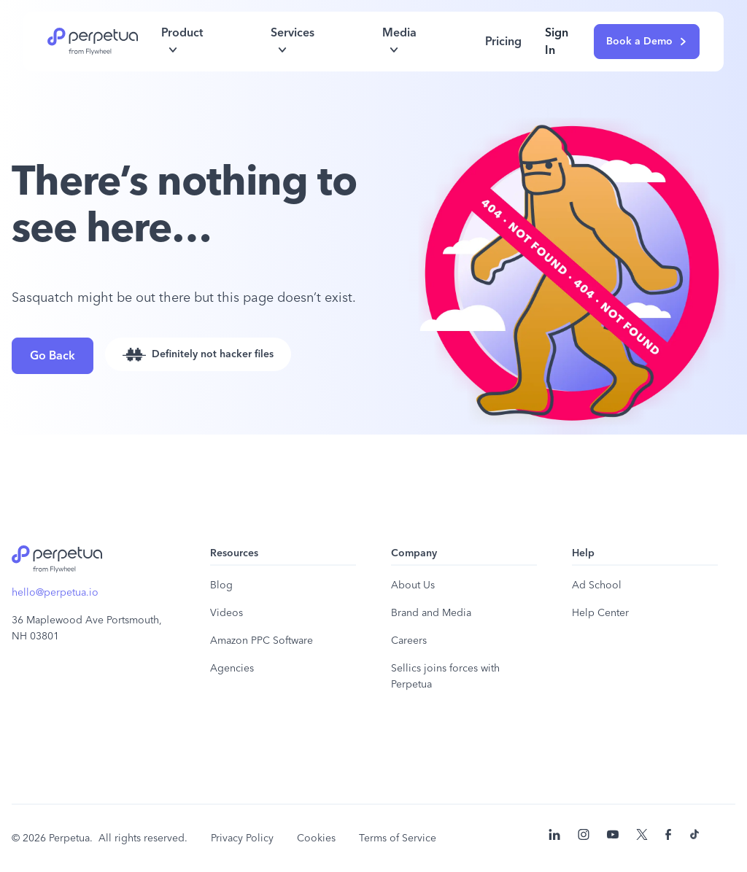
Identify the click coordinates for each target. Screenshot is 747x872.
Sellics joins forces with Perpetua (445, 676)
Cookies (316, 838)
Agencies (232, 668)
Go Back (52, 356)
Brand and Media (431, 613)
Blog (221, 585)
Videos (226, 613)
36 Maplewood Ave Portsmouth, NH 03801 (87, 628)
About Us (413, 585)
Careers (409, 641)
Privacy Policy (242, 838)
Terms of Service (397, 838)
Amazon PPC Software (261, 641)
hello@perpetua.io (55, 593)
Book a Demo (646, 41)
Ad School (597, 585)
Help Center (600, 613)
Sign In (556, 41)
